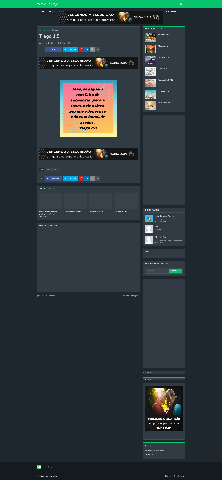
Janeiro (55, 30)
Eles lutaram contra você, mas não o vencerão (48, 214)
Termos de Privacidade (154, 450)
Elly (156, 226)
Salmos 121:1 (121, 211)
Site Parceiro (179, 476)
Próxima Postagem (130, 295)
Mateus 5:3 (163, 46)
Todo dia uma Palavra (164, 216)
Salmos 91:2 (163, 57)
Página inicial (44, 30)
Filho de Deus (160, 237)
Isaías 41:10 (163, 68)
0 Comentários (66, 43)
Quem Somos (150, 446)
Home (168, 476)
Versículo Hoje (47, 4)
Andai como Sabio (72, 211)
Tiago (56, 170)
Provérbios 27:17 (165, 80)
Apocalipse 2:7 (96, 211)
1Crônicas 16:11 (165, 102)
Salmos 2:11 (163, 34)
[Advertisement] (164, 160)
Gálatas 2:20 (163, 91)
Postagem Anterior (46, 295)
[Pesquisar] (157, 271)
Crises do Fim (150, 454)
